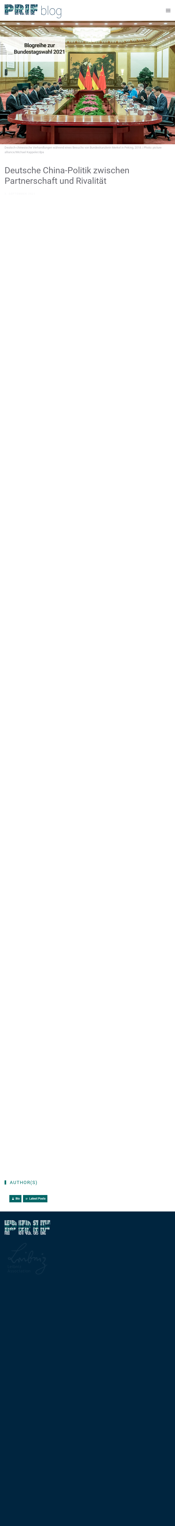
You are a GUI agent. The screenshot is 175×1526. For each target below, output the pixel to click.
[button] (168, 10)
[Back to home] (33, 10)
